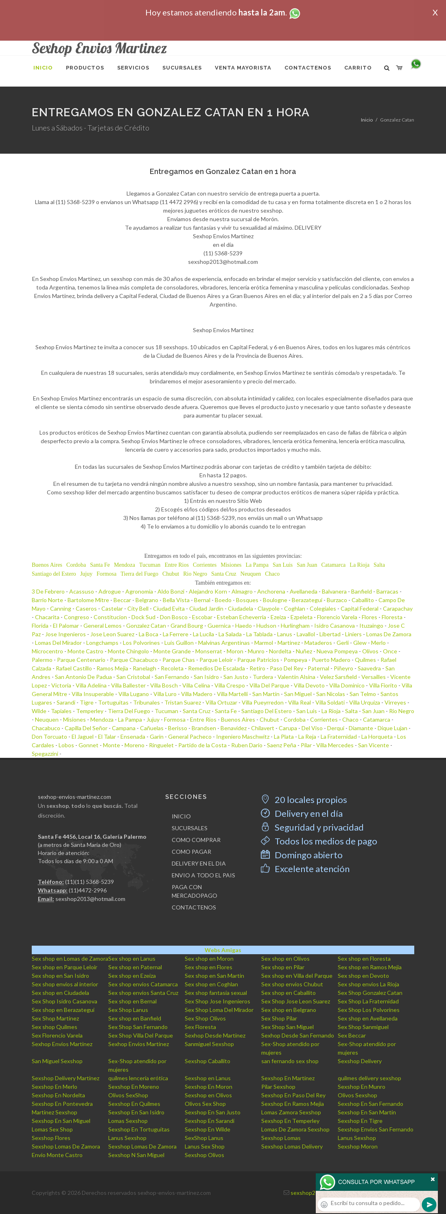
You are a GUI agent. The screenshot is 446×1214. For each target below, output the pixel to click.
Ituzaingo (371, 625)
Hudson (266, 625)
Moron (235, 651)
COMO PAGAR (191, 851)
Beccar (122, 599)
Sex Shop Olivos (205, 1018)
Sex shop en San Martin (214, 975)
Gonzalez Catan (146, 625)
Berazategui (307, 599)
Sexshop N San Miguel (136, 1154)
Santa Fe (100, 565)
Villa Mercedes (335, 745)
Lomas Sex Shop (52, 1129)
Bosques (247, 599)
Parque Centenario (81, 659)
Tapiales (61, 710)
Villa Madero (196, 693)
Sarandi (66, 702)
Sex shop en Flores (208, 967)
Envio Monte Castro (57, 1154)
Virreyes (395, 702)
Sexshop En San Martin (367, 1112)
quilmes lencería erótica (138, 1078)
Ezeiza (278, 617)
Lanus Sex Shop (205, 1146)
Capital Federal (359, 608)
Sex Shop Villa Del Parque (140, 1035)
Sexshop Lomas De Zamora (66, 1146)
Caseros (86, 608)
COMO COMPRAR (196, 839)
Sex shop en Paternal (135, 967)
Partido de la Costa (202, 745)
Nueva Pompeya (337, 651)
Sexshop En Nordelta (58, 1095)
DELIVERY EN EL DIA (199, 863)
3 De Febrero (48, 591)
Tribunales (146, 702)
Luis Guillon (179, 642)
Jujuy (86, 574)
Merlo (378, 642)
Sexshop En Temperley (290, 1120)
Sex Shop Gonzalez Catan (370, 992)
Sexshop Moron (358, 1146)
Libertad (330, 634)
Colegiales (323, 608)
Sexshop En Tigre (360, 1120)
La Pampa (257, 565)
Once (390, 651)
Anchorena (271, 591)
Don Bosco (174, 617)
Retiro (257, 668)
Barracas (387, 591)
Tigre (87, 702)
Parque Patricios (258, 659)
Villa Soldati (330, 702)
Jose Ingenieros (65, 634)
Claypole (269, 608)
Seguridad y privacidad (312, 827)
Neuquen (250, 574)
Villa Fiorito (383, 685)
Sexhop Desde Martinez (215, 1035)
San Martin (266, 693)
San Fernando (172, 676)
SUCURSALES (190, 828)
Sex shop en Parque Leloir (64, 967)
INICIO (181, 816)
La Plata (284, 736)
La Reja (307, 736)
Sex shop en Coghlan (211, 984)
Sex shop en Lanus (131, 958)
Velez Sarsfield (338, 676)
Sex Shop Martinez (55, 1018)
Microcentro (47, 651)
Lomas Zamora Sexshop (291, 1112)
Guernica (219, 625)
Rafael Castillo (74, 668)
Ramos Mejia (112, 668)
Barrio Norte (47, 599)
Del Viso (312, 727)
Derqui (335, 727)
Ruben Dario (246, 745)
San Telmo (363, 693)
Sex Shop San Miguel (287, 1026)
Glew (360, 642)
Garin (157, 736)
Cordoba (76, 565)
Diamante (361, 727)
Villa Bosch (164, 685)
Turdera (263, 676)
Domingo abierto (302, 854)
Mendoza (124, 565)
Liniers (353, 634)
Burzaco (337, 599)
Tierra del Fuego (139, 574)
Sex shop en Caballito (288, 992)
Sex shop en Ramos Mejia (370, 967)
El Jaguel (83, 736)
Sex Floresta (200, 1026)
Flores (369, 617)
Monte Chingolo (128, 651)
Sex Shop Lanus (128, 1009)
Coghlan (294, 608)
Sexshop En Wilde (207, 1129)
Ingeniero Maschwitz (242, 736)
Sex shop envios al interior (65, 984)
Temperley (89, 710)
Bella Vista (176, 599)
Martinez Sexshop (54, 1112)
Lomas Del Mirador (58, 642)
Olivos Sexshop (357, 1095)
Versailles (373, 676)
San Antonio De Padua (83, 676)
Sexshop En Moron (208, 1086)
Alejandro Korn (208, 591)
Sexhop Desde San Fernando (297, 1035)
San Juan (307, 565)
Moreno (134, 745)
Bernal (202, 599)
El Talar (107, 736)
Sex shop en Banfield (134, 1018)
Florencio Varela (337, 617)
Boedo (223, 599)
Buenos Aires (47, 565)
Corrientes (204, 565)
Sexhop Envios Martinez (62, 1043)
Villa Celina (196, 685)
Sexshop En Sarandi (209, 1120)
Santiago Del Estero (266, 710)
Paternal (318, 668)
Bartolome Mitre (88, 599)
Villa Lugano (133, 693)
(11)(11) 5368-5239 (89, 881)
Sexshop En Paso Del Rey (293, 1095)
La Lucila (203, 634)
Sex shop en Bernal (132, 1001)
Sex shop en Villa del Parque (296, 975)
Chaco (272, 574)
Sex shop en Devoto (363, 975)
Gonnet (88, 745)
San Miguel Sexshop (57, 1060)
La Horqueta (377, 736)
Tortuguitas (113, 702)
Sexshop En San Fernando (370, 1103)
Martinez (289, 642)
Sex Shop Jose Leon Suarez (295, 1001)
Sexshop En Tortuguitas (139, 1129)
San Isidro (206, 676)
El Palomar (66, 625)
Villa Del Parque (269, 685)
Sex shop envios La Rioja (368, 984)
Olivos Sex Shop (205, 1103)
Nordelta (280, 651)
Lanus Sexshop (127, 1137)
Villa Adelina (91, 685)
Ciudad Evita (169, 608)
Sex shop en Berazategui (63, 1009)
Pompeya (295, 659)
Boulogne (275, 599)
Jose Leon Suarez (112, 634)
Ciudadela (240, 608)
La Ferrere (175, 634)
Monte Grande (172, 651)
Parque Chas (178, 659)
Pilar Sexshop (278, 1086)
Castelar (112, 608)
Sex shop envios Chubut (292, 984)
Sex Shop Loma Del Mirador (219, 1009)
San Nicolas (330, 693)
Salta (379, 565)
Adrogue (109, 591)
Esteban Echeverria (241, 617)
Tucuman (149, 565)
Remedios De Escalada (216, 668)
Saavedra (369, 668)
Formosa (106, 574)
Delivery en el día (302, 813)
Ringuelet (161, 745)
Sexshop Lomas (281, 1137)
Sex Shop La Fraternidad (368, 1001)
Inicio (367, 120)
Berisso (177, 727)
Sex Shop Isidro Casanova (64, 1001)
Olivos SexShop (128, 1095)
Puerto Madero (331, 659)
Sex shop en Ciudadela (60, 992)
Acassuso (81, 591)
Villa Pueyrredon (263, 702)
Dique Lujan (392, 727)
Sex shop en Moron (209, 958)
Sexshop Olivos (204, 1154)
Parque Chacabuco (134, 659)
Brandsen (204, 727)
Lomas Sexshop (128, 1120)
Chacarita (47, 617)
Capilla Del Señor (86, 727)
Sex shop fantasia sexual (216, 992)
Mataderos (318, 642)
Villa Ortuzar (221, 702)
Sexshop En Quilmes (134, 1103)
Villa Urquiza (364, 702)
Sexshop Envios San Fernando (375, 1129)
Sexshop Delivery (360, 1060)
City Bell (138, 608)
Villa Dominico (347, 685)
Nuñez (304, 651)
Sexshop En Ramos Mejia (292, 1103)
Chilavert (262, 727)
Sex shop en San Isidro (60, 975)
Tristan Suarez (182, 702)
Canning (60, 608)
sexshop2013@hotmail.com (90, 898)
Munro (256, 651)
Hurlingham (295, 625)
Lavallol (306, 634)
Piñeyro (343, 668)
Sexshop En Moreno (133, 1086)
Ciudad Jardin (206, 608)
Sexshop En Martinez (288, 1078)
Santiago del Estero (54, 574)
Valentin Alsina (296, 676)
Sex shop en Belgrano (288, 1009)
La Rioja (359, 565)
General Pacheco (190, 736)
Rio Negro (195, 574)
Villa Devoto (309, 685)
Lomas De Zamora (388, 634)
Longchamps (102, 642)
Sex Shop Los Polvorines (369, 1009)
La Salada (230, 634)
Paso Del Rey (286, 668)
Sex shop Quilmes (54, 1026)
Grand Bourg (187, 625)
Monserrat (208, 651)
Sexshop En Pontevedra (62, 1103)
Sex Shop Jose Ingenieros (217, 1001)
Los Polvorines (141, 642)
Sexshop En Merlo (54, 1086)
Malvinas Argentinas (224, 642)
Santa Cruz (223, 574)
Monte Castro (85, 651)
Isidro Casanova (334, 625)
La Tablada (259, 634)
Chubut (170, 574)
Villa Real (299, 702)
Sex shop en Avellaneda (368, 1018)
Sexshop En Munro (361, 1086)
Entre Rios (176, 565)
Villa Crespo (229, 685)
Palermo (42, 659)
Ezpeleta (302, 617)
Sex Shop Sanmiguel (363, 1026)
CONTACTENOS (194, 907)
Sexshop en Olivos (208, 1095)
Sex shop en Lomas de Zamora (70, 958)
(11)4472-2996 (88, 890)
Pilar (306, 745)
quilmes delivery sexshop (369, 1078)
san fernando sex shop (290, 1060)
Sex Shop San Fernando (138, 1026)
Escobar (202, 617)
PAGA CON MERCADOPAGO (194, 891)
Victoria (61, 685)
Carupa (288, 727)
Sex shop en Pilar (282, 967)
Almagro (242, 591)
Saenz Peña (281, 745)
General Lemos (102, 625)
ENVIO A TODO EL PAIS (203, 875)
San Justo (235, 676)
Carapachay (398, 608)
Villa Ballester (128, 685)
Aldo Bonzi (170, 591)
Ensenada (132, 736)
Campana (124, 727)
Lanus (284, 634)
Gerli (343, 642)
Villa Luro (165, 693)
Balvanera (334, 591)
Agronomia (139, 591)
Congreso (76, 617)
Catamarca (333, 565)
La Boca (148, 634)
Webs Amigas (223, 949)
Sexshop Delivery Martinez (65, 1078)
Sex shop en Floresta (364, 958)
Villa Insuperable (93, 693)
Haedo (243, 625)
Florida (40, 625)
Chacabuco (46, 727)
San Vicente (373, 745)
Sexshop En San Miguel (61, 1120)
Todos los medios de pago (319, 840)
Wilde (39, 710)
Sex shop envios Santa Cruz (143, 992)
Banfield (361, 591)
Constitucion (110, 617)
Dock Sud (143, 617)
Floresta (392, 617)
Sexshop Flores (51, 1137)
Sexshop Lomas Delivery (292, 1146)
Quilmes (365, 659)
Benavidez (234, 727)
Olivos (370, 651)
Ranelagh (144, 668)
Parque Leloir (216, 659)
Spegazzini (45, 753)
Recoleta (172, 668)
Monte (111, 745)
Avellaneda (303, 591)
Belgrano (147, 599)
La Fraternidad (339, 736)
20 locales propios (304, 799)
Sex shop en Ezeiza (132, 975)
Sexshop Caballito (207, 1060)
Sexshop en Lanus (208, 1078)
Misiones (231, 565)
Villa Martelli (232, 693)
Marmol (263, 642)
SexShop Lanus (204, 1137)
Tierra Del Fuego (129, 710)
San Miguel (298, 693)
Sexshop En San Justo (212, 1112)
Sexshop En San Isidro (136, 1112)
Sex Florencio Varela (57, 1035)
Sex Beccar (352, 1035)
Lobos (66, 745)
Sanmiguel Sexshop (209, 1043)
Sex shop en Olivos (285, 958)
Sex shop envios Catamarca (143, 984)
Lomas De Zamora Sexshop (295, 1129)
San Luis (283, 565)
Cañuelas (152, 727)
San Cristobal (133, 676)
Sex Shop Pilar (279, 1018)
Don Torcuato (49, 736)
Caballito (363, 599)
